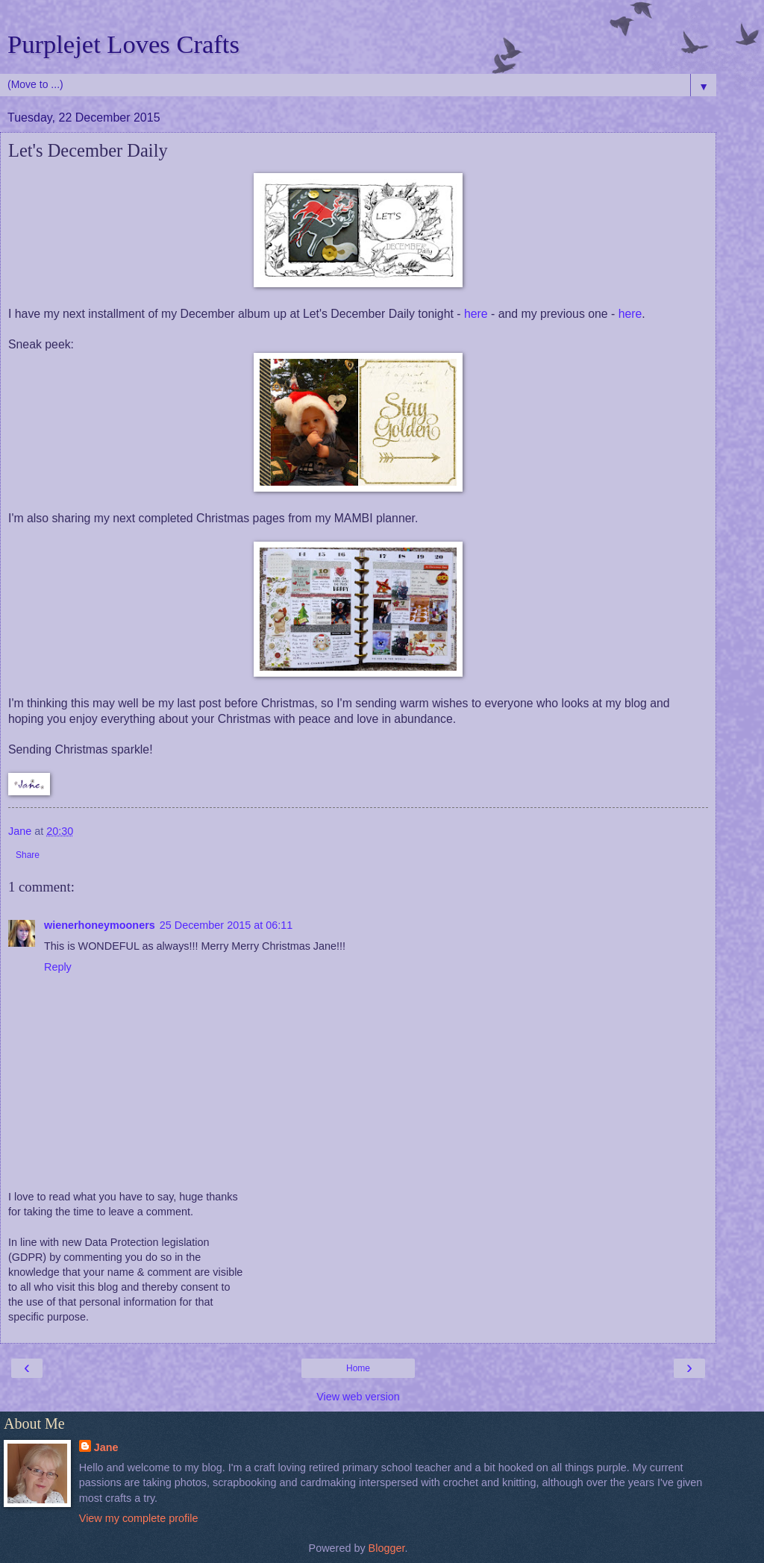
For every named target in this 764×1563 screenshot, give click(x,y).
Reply (58, 967)
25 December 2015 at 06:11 (226, 925)
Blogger (387, 1548)
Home (358, 1368)
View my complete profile (138, 1518)
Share (28, 855)
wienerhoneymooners (99, 925)
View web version (358, 1397)
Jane (106, 1447)
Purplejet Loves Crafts (123, 44)
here (476, 313)
